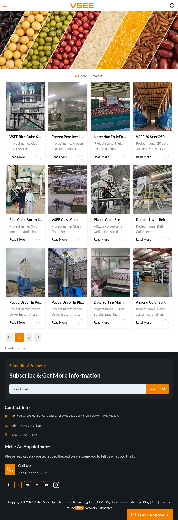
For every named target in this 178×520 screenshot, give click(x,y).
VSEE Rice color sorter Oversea (25, 137)
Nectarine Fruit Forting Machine (110, 137)
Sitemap (135, 502)
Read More (25, 157)
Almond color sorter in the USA (152, 302)
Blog (146, 502)
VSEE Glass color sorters (68, 219)
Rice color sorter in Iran (25, 219)
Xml (154, 502)
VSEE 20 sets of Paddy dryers (152, 137)
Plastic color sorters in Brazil (110, 219)
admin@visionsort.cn (26, 425)
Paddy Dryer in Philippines (68, 302)
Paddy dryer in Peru (25, 302)
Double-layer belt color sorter (152, 219)
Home (81, 76)
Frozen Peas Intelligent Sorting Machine (68, 137)
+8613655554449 (24, 435)
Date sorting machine (110, 302)
